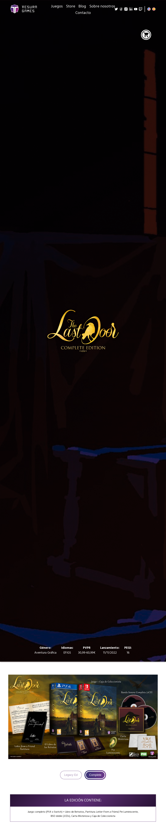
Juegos (57, 6)
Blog (82, 6)
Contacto (83, 13)
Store (70, 6)
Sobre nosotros (102, 6)
